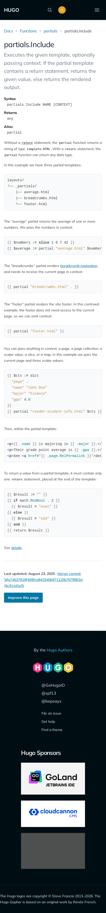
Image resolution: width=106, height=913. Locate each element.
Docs (8, 30)
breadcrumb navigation (78, 266)
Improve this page (23, 597)
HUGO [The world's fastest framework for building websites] (11, 10)
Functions (28, 30)
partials (51, 30)
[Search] (51, 9)
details (16, 548)
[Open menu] (97, 10)
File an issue (51, 713)
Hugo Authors (59, 649)
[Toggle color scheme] (62, 10)
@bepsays (52, 701)
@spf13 (49, 693)
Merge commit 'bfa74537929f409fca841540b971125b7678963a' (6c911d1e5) (43, 579)
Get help (48, 721)
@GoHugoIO (53, 685)
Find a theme (52, 730)
